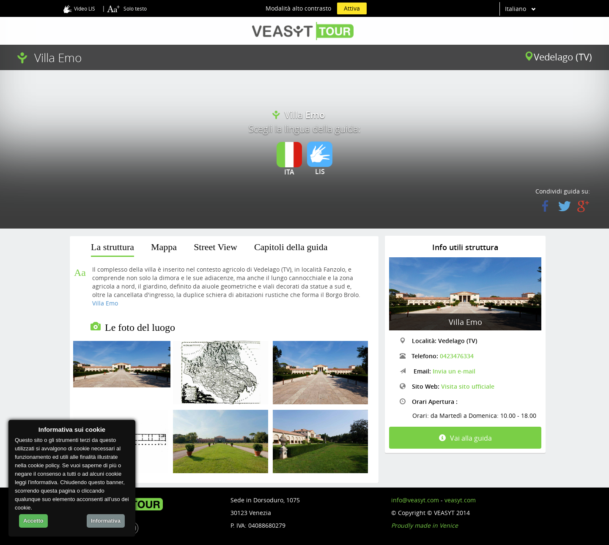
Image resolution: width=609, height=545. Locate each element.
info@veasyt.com (415, 500)
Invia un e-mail (454, 371)
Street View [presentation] (215, 247)
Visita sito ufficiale (467, 386)
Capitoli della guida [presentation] (291, 247)
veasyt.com (460, 500)
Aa (80, 272)
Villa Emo (105, 303)
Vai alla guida (465, 438)
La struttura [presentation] (112, 247)
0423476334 (457, 356)
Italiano (515, 9)
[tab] (112, 248)
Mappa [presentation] (164, 247)
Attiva (352, 8)
